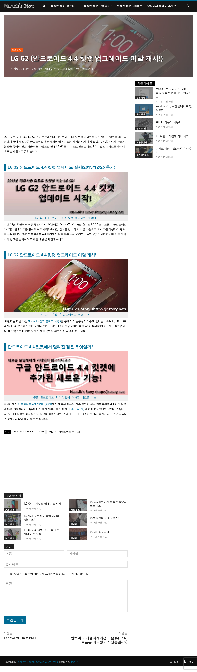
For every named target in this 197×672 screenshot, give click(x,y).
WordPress (51, 666)
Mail (173, 665)
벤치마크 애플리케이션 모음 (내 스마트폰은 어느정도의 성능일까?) (99, 642)
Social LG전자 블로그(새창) (44, 323)
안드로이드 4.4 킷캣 (69, 434)
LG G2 (41, 434)
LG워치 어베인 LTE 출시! (104, 520)
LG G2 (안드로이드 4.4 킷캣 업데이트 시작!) (65, 220)
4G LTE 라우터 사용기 (168, 124)
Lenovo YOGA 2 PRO (20, 640)
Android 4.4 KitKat (23, 434)
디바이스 (75, 526)
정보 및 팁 (17, 52)
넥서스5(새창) (76, 411)
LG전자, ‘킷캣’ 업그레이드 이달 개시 (66, 317)
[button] (187, 6)
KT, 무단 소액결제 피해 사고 (172, 138)
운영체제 (140, 99)
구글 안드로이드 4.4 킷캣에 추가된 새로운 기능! (65, 400)
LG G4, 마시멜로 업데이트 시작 (42, 506)
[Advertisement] (66, 110)
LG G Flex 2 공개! (100, 534)
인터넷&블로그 (142, 157)
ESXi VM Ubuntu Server (30, 666)
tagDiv (74, 666)
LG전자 (51, 434)
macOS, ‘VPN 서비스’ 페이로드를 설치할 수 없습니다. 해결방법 (174, 95)
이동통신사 (141, 144)
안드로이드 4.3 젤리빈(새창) (35, 406)
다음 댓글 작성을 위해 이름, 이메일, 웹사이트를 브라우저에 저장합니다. (48, 576)
